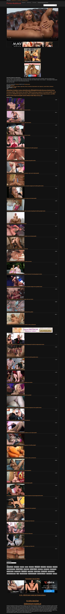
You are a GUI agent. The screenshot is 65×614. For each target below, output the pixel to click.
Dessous (12, 86)
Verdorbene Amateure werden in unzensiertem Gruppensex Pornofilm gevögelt (21, 445)
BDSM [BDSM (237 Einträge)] (24, 90)
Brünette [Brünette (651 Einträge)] (39, 90)
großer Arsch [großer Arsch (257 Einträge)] (52, 92)
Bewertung (29, 2)
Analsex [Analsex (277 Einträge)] (20, 90)
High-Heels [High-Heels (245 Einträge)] (21, 93)
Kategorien (23, 2)
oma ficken (19, 0)
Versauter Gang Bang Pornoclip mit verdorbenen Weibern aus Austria (19, 382)
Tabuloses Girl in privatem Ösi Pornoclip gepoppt (16, 369)
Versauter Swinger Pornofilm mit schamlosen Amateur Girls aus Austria (20, 299)
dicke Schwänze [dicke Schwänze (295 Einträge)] (11, 569)
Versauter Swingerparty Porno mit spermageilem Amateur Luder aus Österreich (21, 457)
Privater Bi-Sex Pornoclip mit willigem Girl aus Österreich (17, 248)
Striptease (51, 86)
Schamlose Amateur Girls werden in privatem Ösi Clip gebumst (18, 420)
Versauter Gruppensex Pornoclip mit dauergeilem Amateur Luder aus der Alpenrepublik (23, 173)
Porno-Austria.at (14, 3)
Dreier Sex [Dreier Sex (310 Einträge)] (21, 92)
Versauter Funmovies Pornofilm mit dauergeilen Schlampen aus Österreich (20, 520)
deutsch (15, 86)
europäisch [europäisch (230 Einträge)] (40, 92)
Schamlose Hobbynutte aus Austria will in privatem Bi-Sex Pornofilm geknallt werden (22, 357)
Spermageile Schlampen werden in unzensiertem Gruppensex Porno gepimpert (21, 508)
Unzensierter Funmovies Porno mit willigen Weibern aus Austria (18, 109)
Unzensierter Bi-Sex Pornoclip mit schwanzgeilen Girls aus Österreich (19, 533)
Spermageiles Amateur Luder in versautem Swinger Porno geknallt (19, 395)
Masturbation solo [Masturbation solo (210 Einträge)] (48, 93)
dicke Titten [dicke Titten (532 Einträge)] (15, 92)
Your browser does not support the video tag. (32, 24)
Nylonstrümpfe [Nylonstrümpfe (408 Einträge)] (18, 95)
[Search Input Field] (49, 5)
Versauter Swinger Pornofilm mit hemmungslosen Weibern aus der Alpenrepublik (22, 432)
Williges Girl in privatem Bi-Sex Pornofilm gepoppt (16, 558)
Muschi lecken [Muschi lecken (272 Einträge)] (10, 95)
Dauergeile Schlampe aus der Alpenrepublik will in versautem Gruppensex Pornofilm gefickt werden (25, 185)
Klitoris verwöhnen (28, 86)
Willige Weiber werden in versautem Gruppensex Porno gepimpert (19, 470)
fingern (18, 86)
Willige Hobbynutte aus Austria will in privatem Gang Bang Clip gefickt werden (21, 160)
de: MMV (14, 87)
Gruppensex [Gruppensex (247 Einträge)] (10, 93)
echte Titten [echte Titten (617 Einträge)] (28, 92)
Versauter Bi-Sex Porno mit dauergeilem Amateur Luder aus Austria (19, 261)
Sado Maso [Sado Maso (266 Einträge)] (34, 95)
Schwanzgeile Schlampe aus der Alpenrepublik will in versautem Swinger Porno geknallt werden (24, 286)
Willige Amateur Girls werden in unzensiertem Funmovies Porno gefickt (20, 311)
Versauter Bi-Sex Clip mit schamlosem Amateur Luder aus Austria (19, 122)
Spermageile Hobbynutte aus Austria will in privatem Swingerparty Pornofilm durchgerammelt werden (25, 344)
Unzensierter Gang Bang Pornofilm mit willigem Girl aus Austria (18, 135)
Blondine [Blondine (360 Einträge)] (28, 90)
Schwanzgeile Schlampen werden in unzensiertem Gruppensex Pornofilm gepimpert (22, 147)
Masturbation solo (35, 86)
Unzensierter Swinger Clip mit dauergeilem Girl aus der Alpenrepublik (19, 482)
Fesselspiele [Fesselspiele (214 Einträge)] (46, 92)
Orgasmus (41, 86)
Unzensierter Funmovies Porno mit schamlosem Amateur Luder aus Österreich (21, 324)
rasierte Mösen (46, 86)
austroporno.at (13, 0)
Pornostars (34, 2)
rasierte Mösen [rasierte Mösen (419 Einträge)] (27, 95)
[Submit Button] (56, 5)
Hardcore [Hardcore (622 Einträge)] (15, 93)
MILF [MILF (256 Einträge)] (54, 93)
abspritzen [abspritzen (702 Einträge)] (10, 90)
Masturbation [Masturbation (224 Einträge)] (40, 93)
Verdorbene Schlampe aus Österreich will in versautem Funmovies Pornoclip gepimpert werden (24, 274)
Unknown (12, 85)
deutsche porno (25, 0)
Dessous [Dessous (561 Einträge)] (44, 90)
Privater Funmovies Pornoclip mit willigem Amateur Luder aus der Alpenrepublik (21, 198)
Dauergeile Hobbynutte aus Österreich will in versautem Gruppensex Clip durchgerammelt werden (25, 495)
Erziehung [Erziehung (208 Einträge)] (34, 92)
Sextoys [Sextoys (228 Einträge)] (39, 95)
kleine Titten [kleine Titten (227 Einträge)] (27, 93)
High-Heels (23, 86)
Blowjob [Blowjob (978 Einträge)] (33, 90)
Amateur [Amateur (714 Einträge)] (15, 90)
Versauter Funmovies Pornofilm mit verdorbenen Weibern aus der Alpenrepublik (21, 236)
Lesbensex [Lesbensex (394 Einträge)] (34, 93)
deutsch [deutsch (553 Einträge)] (49, 90)
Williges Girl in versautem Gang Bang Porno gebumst (16, 223)
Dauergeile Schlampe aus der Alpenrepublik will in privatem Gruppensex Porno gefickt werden (24, 407)
